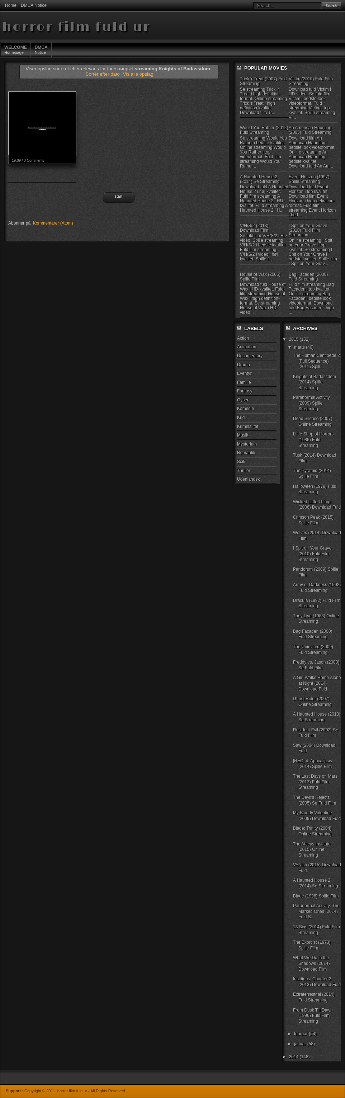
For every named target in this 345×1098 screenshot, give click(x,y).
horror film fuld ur (76, 27)
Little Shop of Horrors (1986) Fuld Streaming (313, 440)
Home (10, 5)
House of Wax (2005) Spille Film (260, 277)
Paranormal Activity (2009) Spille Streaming (311, 403)
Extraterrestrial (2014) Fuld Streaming (314, 997)
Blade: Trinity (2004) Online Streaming (312, 831)
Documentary (250, 355)
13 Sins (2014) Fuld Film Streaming (316, 929)
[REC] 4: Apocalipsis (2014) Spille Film (312, 763)
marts (300, 347)
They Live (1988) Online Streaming (316, 618)
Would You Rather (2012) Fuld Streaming (264, 130)
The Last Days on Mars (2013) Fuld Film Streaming (315, 782)
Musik (242, 435)
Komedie (245, 408)
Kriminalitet (247, 426)
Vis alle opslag (138, 74)
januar (300, 1043)
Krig (241, 417)
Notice (41, 49)
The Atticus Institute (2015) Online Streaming (312, 850)
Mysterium (247, 444)
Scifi (241, 461)
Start (118, 196)
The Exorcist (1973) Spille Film (312, 945)
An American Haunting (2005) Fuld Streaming (310, 130)
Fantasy (244, 391)
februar (301, 1033)
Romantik (246, 452)
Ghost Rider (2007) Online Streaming (312, 701)
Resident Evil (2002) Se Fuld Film (315, 732)
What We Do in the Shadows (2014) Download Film (311, 963)
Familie (244, 382)
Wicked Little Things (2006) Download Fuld (317, 504)
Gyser (243, 399)
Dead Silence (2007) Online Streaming (312, 421)
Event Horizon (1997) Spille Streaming (309, 179)
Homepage (15, 49)
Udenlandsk (248, 479)
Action (243, 338)
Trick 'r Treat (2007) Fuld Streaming (263, 81)
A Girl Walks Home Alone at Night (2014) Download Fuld (317, 683)
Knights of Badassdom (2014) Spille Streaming (314, 382)
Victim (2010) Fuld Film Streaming (311, 81)
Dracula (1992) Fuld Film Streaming (316, 603)
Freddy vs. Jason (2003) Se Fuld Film (316, 665)
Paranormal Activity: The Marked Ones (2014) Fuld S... (316, 911)
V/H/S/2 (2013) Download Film (254, 228)
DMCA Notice (34, 5)
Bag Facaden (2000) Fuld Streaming (308, 277)
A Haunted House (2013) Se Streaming (316, 717)
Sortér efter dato (103, 74)
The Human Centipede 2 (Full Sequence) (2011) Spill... (316, 361)
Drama (243, 364)
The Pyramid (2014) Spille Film (312, 473)
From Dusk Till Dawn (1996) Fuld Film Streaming (313, 1016)
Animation (246, 346)
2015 (294, 339)
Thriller (243, 470)
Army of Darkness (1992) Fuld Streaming (317, 587)
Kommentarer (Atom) (53, 223)
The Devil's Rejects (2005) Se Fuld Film (314, 800)
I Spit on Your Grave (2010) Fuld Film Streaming (308, 230)
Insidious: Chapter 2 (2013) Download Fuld (317, 981)
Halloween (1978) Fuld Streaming (314, 489)
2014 (294, 1056)
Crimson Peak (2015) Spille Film (313, 520)
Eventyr (244, 373)
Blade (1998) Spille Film (316, 896)
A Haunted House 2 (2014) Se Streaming (260, 179)
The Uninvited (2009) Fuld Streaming (313, 649)
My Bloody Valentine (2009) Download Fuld (317, 815)
